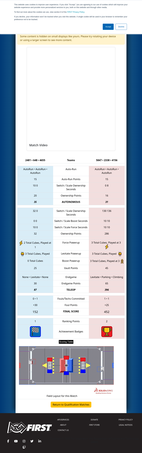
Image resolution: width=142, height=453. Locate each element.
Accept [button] (108, 27)
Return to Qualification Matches (71, 404)
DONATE (94, 419)
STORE (94, 425)
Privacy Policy (75, 12)
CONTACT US (63, 430)
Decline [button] (121, 27)
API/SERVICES (63, 419)
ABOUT (63, 425)
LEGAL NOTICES (125, 425)
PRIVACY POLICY (126, 419)
